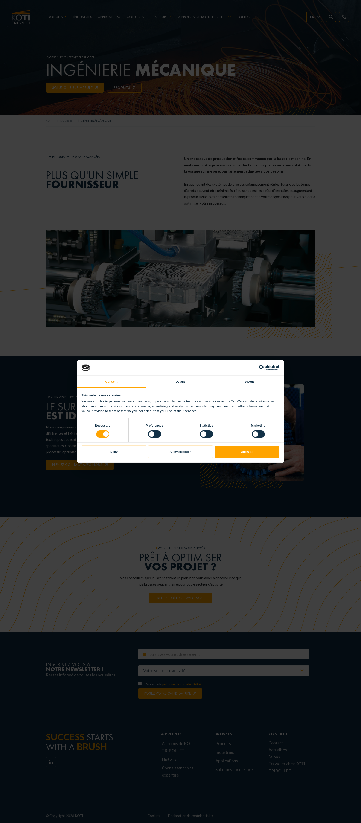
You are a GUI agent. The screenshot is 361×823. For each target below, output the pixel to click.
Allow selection (180, 452)
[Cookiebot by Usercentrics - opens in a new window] (259, 368)
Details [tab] (180, 381)
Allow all (247, 452)
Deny (114, 452)
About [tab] (249, 381)
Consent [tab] (111, 381)
